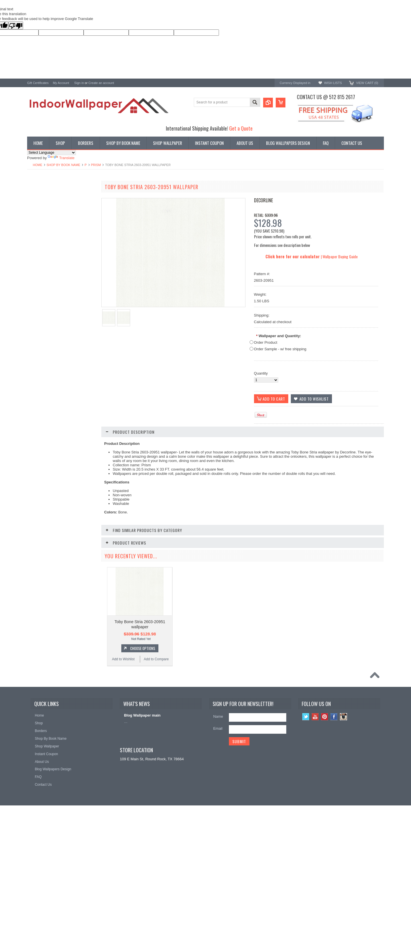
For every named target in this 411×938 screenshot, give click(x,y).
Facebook (334, 821)
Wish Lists (333, 83)
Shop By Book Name (63, 165)
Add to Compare (78, 380)
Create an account (101, 83)
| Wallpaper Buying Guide (339, 256)
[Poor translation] (15, 25)
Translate (61, 158)
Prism (96, 165)
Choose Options (64, 369)
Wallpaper (35, 199)
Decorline (263, 200)
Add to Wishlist (44, 380)
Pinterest (324, 821)
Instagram (343, 821)
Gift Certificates (38, 83)
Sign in (79, 83)
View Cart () (367, 83)
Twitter (305, 821)
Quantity (261, 373)
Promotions (36, 209)
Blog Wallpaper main (142, 820)
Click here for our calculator (293, 256)
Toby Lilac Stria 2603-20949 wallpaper (61, 440)
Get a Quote (241, 128)
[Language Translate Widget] (51, 152)
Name (218, 821)
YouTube (315, 821)
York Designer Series (44, 204)
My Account (61, 83)
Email (218, 833)
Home (37, 165)
